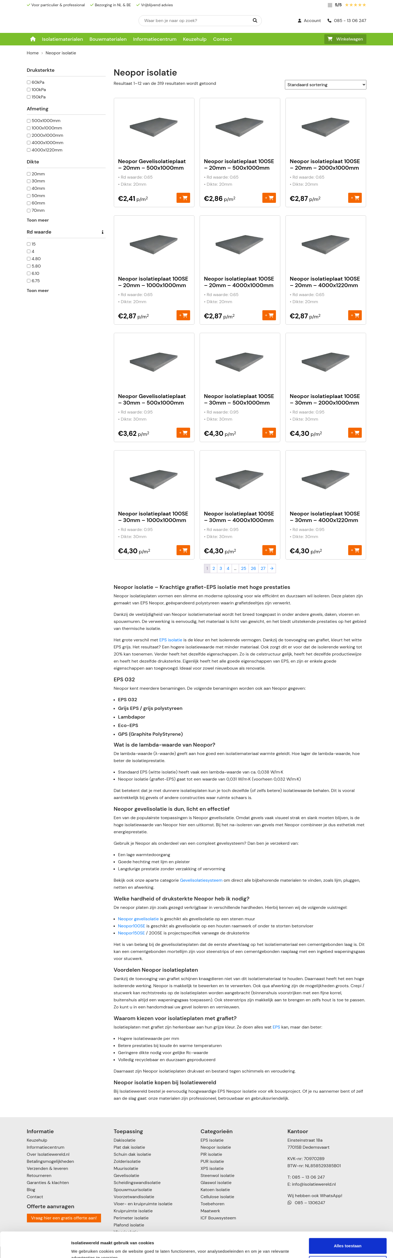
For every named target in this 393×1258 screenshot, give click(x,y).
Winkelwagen (345, 39)
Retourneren (39, 1175)
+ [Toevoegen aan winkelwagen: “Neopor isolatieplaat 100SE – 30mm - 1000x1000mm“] (183, 550)
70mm (38, 210)
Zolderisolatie (127, 1161)
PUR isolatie (212, 1161)
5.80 (36, 266)
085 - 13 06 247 (347, 20)
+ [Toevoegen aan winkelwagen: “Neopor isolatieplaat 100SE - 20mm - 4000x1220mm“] (355, 315)
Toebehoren (213, 1204)
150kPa (39, 97)
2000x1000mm (47, 135)
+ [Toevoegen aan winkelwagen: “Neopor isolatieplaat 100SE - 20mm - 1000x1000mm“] (183, 315)
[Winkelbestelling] (325, 84)
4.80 (36, 259)
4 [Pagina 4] (228, 568)
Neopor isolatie (216, 1147)
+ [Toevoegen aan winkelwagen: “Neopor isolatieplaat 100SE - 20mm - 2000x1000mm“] (355, 197)
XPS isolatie (212, 1168)
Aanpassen (348, 1238)
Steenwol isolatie (218, 1175)
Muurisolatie (126, 1168)
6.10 (35, 273)
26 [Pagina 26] (253, 568)
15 (34, 244)
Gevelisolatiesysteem (201, 880)
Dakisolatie (125, 1140)
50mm (38, 195)
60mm (38, 203)
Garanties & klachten (48, 1182)
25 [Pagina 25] (243, 568)
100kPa (39, 89)
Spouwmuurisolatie (133, 1189)
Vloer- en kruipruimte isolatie (143, 1204)
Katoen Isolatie (215, 1189)
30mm (38, 181)
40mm (38, 188)
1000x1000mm (47, 128)
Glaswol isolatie (216, 1182)
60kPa (38, 82)
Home (33, 53)
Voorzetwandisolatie (134, 1197)
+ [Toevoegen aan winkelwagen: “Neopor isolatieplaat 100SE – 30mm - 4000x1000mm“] (269, 550)
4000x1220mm (47, 150)
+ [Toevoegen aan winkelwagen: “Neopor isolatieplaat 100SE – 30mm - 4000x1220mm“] (355, 550)
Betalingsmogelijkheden (50, 1161)
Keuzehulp (195, 39)
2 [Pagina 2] (213, 568)
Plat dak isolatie (129, 1147)
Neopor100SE (131, 926)
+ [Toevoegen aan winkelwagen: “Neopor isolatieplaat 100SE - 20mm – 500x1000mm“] (269, 197)
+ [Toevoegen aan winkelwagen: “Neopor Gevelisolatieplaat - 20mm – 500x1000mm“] (183, 197)
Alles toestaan (347, 1220)
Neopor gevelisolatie (138, 919)
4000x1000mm (48, 142)
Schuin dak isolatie (132, 1154)
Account (309, 20)
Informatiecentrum (155, 39)
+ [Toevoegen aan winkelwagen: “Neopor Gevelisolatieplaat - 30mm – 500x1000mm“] (183, 432)
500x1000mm (46, 120)
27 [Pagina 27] (263, 568)
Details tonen (84, 1247)
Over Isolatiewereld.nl (48, 1154)
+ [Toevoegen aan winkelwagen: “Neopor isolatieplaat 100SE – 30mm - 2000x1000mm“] (355, 432)
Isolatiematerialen (62, 39)
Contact (222, 39)
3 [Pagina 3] (220, 568)
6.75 (36, 281)
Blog (31, 1189)
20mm (38, 174)
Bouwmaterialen (108, 39)
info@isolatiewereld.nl (314, 1184)
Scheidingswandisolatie (137, 1182)
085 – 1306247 (306, 1203)
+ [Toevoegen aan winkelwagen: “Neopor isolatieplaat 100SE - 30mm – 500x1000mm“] (269, 432)
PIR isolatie (211, 1154)
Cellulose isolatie (217, 1197)
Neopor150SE (131, 933)
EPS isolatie (170, 640)
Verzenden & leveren (47, 1168)
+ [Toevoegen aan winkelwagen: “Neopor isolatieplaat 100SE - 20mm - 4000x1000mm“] (269, 315)
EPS (276, 1027)
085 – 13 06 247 (308, 1177)
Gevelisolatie (126, 1175)
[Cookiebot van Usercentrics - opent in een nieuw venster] (35, 1247)
